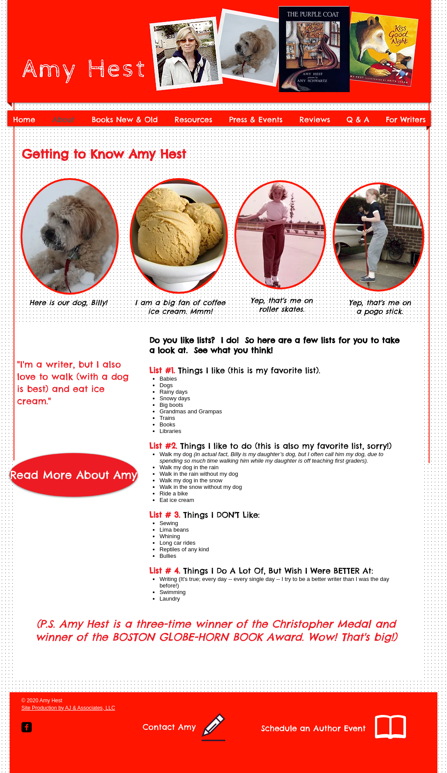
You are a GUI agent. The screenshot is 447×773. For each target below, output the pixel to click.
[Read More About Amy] (74, 475)
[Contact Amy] (169, 727)
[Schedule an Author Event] (313, 728)
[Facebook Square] (26, 727)
